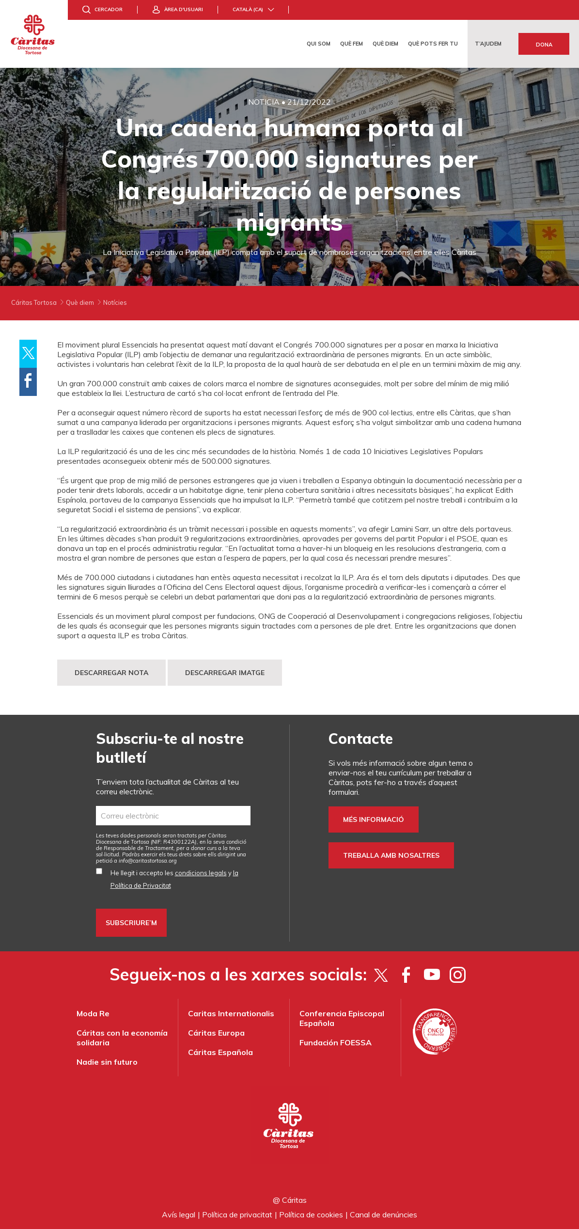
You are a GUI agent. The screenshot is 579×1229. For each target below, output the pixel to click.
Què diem (385, 43)
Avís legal (178, 1214)
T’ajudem (488, 43)
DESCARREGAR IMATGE (225, 672)
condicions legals (201, 873)
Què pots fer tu (433, 43)
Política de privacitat (237, 1214)
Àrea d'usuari (183, 9)
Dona (544, 44)
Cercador (108, 9)
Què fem (351, 43)
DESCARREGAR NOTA (111, 672)
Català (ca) (248, 9)
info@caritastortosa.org (148, 860)
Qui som (318, 43)
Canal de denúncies (383, 1214)
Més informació (373, 819)
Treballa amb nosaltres (391, 855)
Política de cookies (311, 1214)
